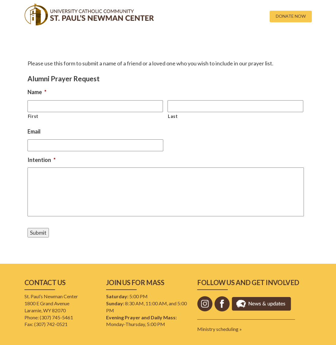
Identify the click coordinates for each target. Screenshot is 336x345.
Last (173, 116)
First (33, 116)
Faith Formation (134, 40)
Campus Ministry (95, 40)
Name (37, 92)
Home (39, 40)
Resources (217, 40)
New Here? (62, 40)
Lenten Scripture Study (275, 40)
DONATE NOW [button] (291, 16)
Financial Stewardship (178, 40)
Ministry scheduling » (219, 329)
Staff (240, 40)
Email (34, 131)
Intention (42, 159)
